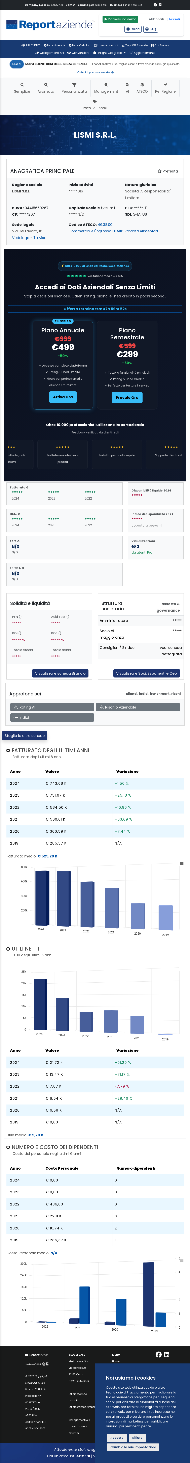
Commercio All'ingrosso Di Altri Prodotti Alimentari (113, 231)
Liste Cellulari (79, 45)
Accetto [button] (116, 1438)
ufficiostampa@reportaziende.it (88, 1407)
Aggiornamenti (142, 53)
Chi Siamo (160, 45)
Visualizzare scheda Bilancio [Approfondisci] (60, 673)
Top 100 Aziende (135, 45)
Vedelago (20, 237)
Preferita (168, 171)
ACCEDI (83, 1456)
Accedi (174, 19)
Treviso (39, 237)
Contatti (74, 1433)
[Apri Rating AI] (52, 707)
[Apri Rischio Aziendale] (138, 707)
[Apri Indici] (52, 717)
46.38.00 (105, 224)
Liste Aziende (54, 45)
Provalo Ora (127, 397)
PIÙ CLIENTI (31, 45)
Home (115, 1361)
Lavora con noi (106, 45)
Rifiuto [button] (137, 1438)
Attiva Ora (63, 396)
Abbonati (156, 19)
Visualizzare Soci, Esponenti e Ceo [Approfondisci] (146, 673)
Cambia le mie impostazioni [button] (133, 1447)
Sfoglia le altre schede (25, 735)
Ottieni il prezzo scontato (95, 72)
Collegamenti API (49, 53)
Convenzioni (78, 53)
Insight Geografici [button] (108, 53)
